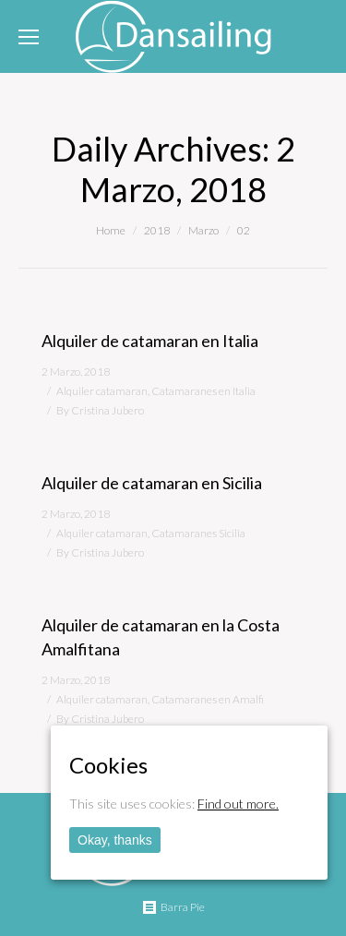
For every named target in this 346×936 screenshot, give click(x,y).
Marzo (203, 230)
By (100, 410)
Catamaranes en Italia (203, 391)
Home (110, 230)
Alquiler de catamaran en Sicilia (152, 483)
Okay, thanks (115, 840)
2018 (157, 230)
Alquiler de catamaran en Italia (150, 340)
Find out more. (238, 803)
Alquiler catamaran (102, 391)
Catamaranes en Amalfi (207, 699)
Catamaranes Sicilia (198, 533)
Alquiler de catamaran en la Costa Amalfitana (161, 637)
